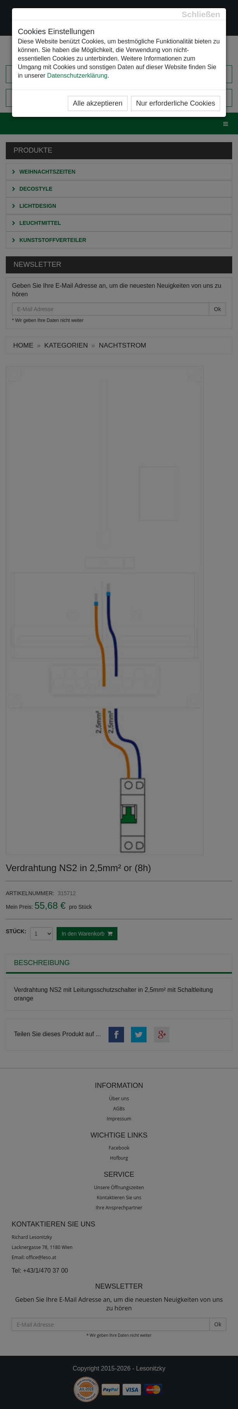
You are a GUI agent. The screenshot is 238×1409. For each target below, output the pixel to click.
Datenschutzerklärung (77, 75)
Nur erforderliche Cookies (175, 103)
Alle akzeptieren (97, 103)
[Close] (201, 14)
